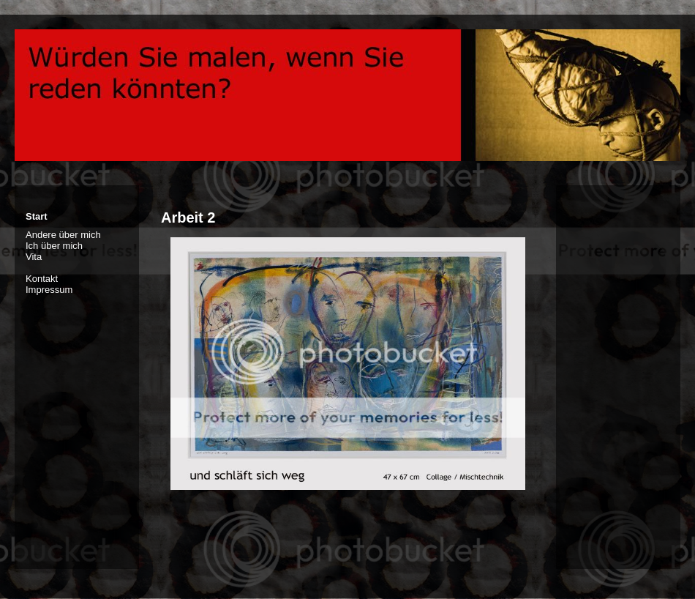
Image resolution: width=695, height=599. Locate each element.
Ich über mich (54, 245)
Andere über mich (63, 234)
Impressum (49, 289)
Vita (34, 256)
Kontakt (42, 278)
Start (37, 216)
